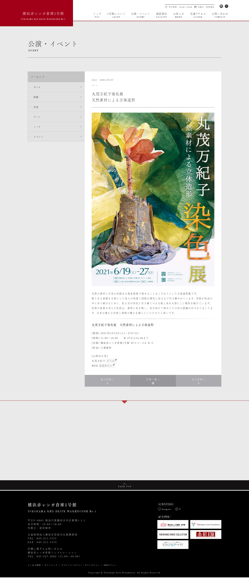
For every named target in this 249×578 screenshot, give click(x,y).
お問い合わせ (220, 14)
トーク (38, 128)
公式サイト (106, 365)
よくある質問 (34, 565)
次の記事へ (198, 379)
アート (37, 118)
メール (111, 361)
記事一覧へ (153, 379)
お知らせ (178, 14)
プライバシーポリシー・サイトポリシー (80, 565)
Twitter (226, 5)
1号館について (116, 14)
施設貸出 (161, 14)
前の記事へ (107, 379)
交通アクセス (198, 14)
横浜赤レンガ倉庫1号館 (43, 15)
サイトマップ (51, 565)
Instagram (221, 5)
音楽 (36, 108)
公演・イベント (140, 14)
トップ (97, 14)
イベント (39, 138)
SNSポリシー (110, 565)
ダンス (37, 87)
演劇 (36, 97)
